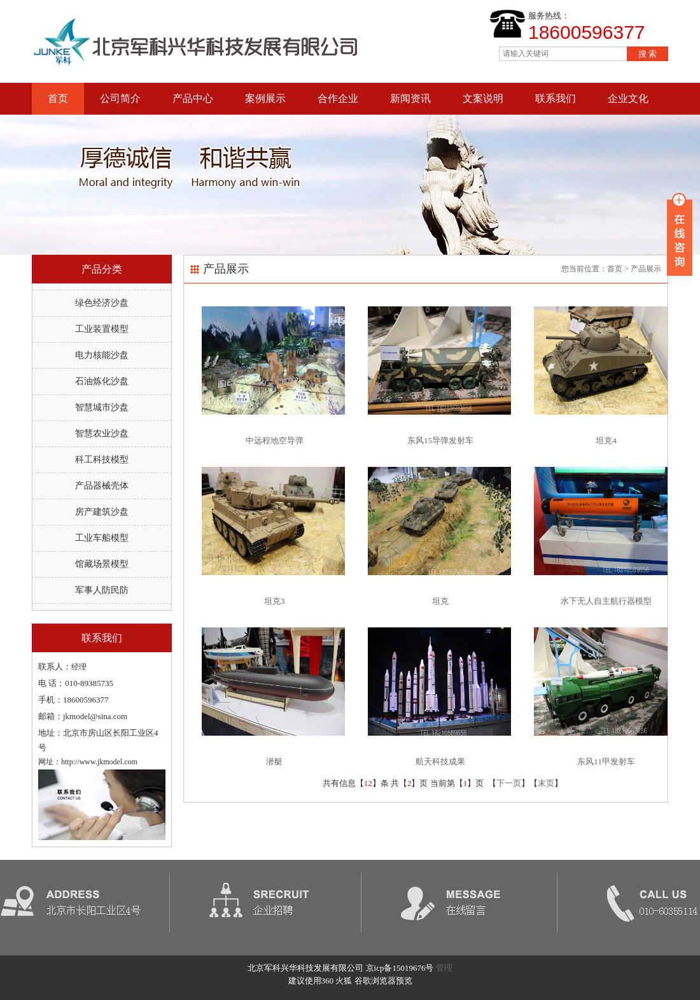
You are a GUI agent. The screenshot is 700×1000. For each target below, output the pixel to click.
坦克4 (606, 440)
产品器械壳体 (102, 485)
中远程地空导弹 (275, 440)
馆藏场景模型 (102, 564)
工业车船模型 (102, 538)
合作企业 (338, 98)
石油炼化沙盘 (102, 381)
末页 (546, 783)
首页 (58, 98)
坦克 (440, 601)
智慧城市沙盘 (102, 407)
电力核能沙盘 (102, 355)
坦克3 (274, 601)
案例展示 (265, 98)
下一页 (508, 783)
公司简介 (120, 98)
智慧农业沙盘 (102, 433)
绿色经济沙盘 (102, 303)
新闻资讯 (410, 98)
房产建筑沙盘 (102, 512)
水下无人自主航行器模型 (606, 601)
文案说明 (483, 98)
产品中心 (192, 98)
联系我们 (555, 98)
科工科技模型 (102, 459)
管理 (444, 968)
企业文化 (628, 98)
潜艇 (274, 761)
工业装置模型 (102, 329)
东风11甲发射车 (606, 761)
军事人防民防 (102, 590)
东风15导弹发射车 (440, 440)
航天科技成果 (440, 761)
